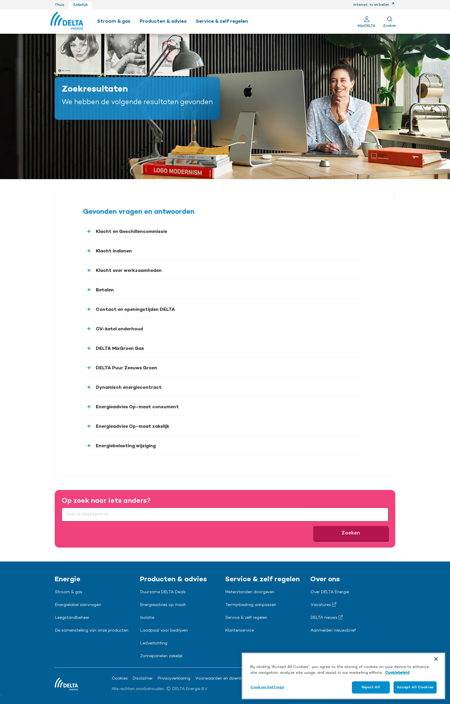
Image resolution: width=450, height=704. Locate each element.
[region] (343, 676)
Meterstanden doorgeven (249, 592)
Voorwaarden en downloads (223, 679)
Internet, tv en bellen (373, 5)
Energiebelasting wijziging (126, 446)
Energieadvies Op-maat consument (137, 407)
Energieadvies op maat (163, 605)
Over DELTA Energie (330, 592)
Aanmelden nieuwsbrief (333, 631)
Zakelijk (80, 5)
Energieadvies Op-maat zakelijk (132, 426)
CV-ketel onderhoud (119, 329)
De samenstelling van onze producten (91, 631)
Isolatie (147, 618)
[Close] (436, 659)
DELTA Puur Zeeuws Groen (126, 368)
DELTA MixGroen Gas (120, 348)
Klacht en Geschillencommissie (131, 231)
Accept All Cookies (415, 687)
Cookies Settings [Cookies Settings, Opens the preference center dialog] (267, 687)
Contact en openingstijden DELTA (135, 309)
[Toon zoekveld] (390, 21)
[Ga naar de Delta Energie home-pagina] (66, 21)
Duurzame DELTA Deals (163, 592)
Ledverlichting (153, 643)
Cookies (120, 679)
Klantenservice (239, 631)
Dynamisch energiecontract (129, 387)
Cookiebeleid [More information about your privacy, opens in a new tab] (397, 673)
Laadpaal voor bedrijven (164, 631)
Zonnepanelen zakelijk (161, 656)
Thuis (59, 5)
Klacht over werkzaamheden (129, 270)
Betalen (105, 290)
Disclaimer (143, 679)
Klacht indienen (114, 251)
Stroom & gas (68, 592)
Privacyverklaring (174, 679)
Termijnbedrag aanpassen (250, 605)
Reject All (371, 687)
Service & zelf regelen (246, 618)
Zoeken (350, 533)
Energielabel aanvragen (78, 605)
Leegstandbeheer (72, 618)
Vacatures (323, 605)
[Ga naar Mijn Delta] (366, 21)
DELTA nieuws (327, 617)
